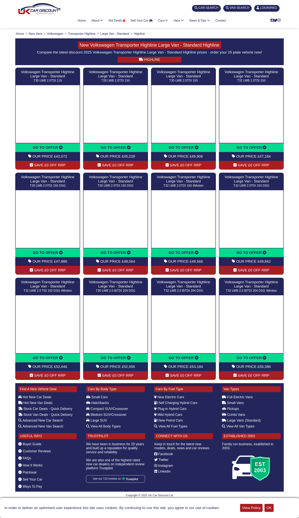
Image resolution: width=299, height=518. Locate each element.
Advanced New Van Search (40, 426)
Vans (179, 20)
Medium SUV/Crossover (106, 415)
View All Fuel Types (170, 426)
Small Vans (233, 403)
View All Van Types (238, 426)
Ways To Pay (30, 486)
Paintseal (27, 472)
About (97, 20)
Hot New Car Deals (34, 397)
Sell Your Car (141, 20)
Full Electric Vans (237, 397)
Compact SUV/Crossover (107, 409)
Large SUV (96, 420)
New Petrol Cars (168, 420)
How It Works (30, 465)
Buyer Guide (29, 444)
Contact (220, 20)
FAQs (24, 458)
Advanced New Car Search (40, 420)
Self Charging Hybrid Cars (175, 403)
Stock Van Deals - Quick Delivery (45, 415)
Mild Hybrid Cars (168, 415)
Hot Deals (117, 20)
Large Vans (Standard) (241, 420)
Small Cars (97, 397)
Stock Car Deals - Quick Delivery (45, 409)
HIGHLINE (149, 60)
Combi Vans (233, 415)
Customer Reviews (34, 451)
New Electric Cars (169, 397)
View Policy (251, 508)
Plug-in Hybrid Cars (170, 409)
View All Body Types (103, 426)
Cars (163, 20)
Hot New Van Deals (35, 403)
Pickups (230, 409)
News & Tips (199, 20)
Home (82, 20)
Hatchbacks (97, 403)
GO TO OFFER (48, 148)
